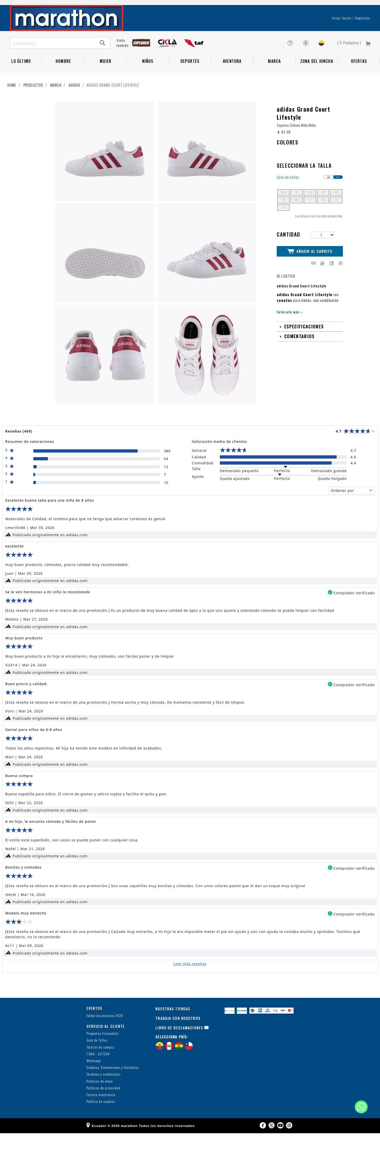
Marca (274, 79)
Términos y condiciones (103, 1097)
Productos (33, 102)
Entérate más (290, 334)
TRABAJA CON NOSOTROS (178, 1041)
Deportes (190, 79)
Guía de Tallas (96, 1063)
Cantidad (288, 257)
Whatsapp (93, 1083)
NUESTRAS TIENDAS (172, 1031)
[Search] (102, 61)
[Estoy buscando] (52, 60)
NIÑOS (148, 79)
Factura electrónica (101, 1117)
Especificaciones (304, 349)
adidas (74, 102)
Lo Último (21, 79)
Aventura (232, 79)
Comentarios (299, 359)
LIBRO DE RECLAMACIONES (179, 1050)
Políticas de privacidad (103, 1111)
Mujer (106, 79)
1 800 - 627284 (98, 1077)
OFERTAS (359, 79)
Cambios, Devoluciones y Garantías (112, 1090)
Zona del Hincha (316, 79)
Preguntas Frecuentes (102, 1056)
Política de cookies (100, 1124)
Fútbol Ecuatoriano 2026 (104, 1038)
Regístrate (362, 35)
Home (12, 102)
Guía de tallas (288, 200)
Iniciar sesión (342, 35)
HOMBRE (63, 79)
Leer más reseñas (190, 986)
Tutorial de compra (100, 1070)
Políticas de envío (99, 1104)
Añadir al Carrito (310, 274)
